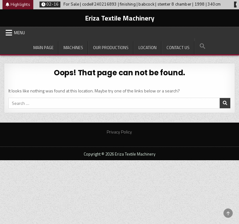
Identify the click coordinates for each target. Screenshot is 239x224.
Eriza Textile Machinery (119, 18)
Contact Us (178, 47)
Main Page (43, 47)
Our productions (111, 47)
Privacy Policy (119, 131)
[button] (202, 46)
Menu (19, 33)
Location (147, 47)
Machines (73, 47)
